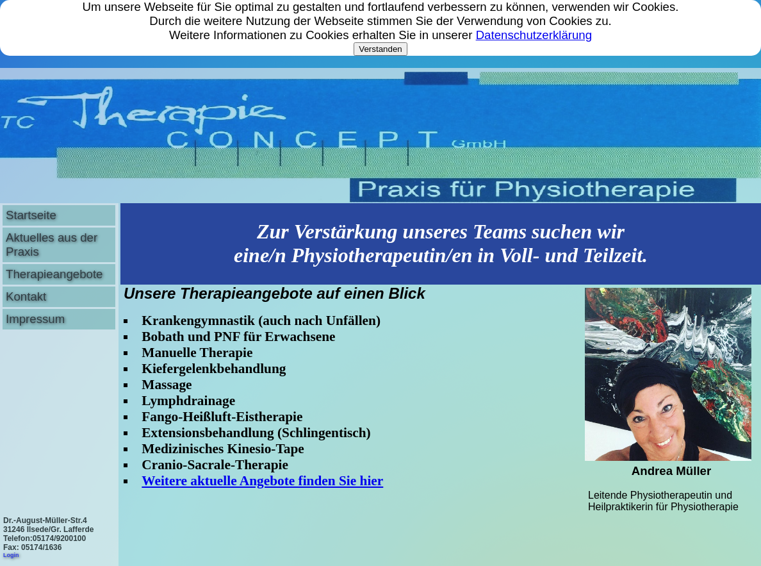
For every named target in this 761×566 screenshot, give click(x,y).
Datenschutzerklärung (534, 35)
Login (11, 555)
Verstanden (380, 49)
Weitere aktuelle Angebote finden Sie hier (262, 480)
